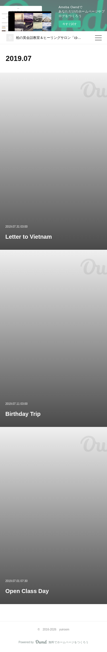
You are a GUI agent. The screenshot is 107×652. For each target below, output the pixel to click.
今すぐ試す (69, 24)
